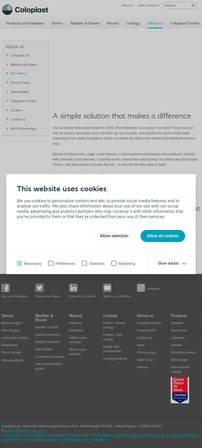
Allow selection (114, 235)
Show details (168, 263)
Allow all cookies (163, 235)
